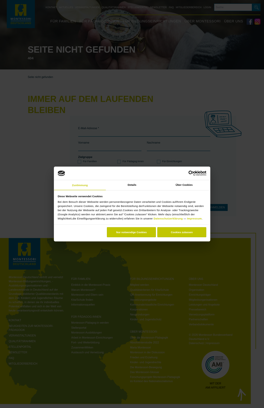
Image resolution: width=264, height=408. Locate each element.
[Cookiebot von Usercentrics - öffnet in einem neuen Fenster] (191, 173)
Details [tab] (132, 184)
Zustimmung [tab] (80, 185)
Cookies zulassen (182, 232)
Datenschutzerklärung (169, 218)
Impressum (194, 218)
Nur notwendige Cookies (131, 232)
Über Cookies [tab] (184, 184)
